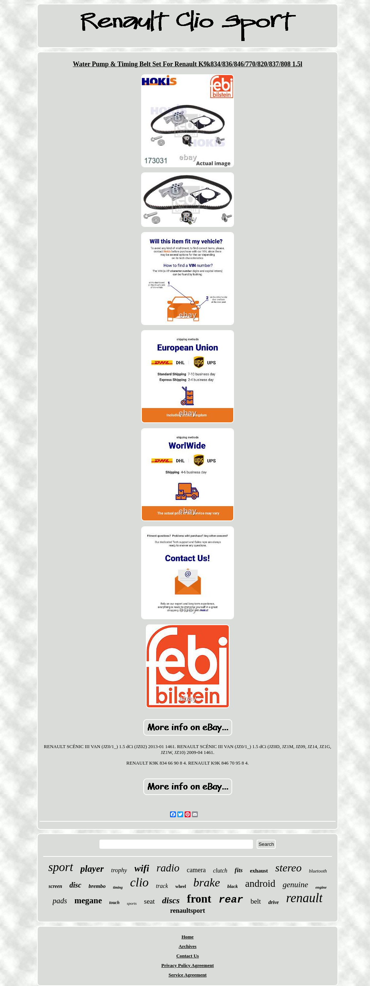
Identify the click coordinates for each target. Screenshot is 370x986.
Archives (188, 946)
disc (75, 885)
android (260, 883)
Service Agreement (188, 975)
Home (187, 937)
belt (255, 901)
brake (206, 882)
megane (88, 900)
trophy (119, 870)
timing (118, 887)
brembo (97, 886)
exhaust (259, 871)
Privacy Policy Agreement (187, 965)
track (162, 886)
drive (273, 902)
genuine (295, 884)
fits (239, 870)
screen (55, 886)
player (92, 869)
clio (139, 882)
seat (149, 901)
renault (304, 898)
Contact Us (187, 956)
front (199, 898)
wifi (141, 868)
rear (231, 899)
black (232, 886)
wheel (180, 886)
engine (321, 887)
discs (171, 900)
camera (196, 870)
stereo (288, 868)
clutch (220, 870)
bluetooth (318, 871)
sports (132, 903)
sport (60, 867)
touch (114, 902)
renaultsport (187, 910)
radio (168, 868)
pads (60, 900)
